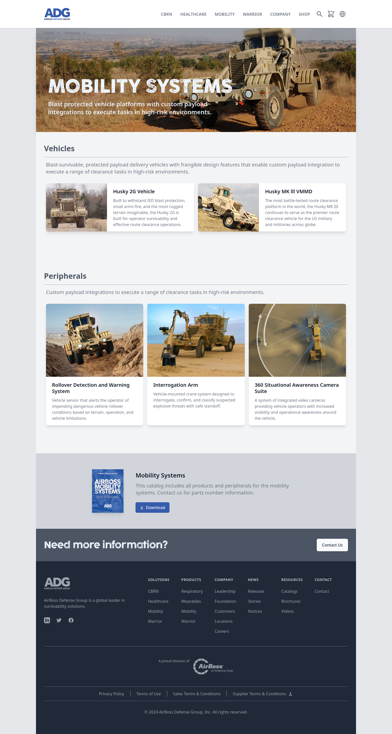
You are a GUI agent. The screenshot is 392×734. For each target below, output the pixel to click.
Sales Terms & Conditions (197, 693)
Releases (256, 591)
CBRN (166, 14)
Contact (322, 591)
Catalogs (289, 591)
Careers (222, 631)
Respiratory (192, 591)
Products (72, 32)
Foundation (225, 601)
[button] (342, 14)
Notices (255, 611)
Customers (225, 611)
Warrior (252, 14)
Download (152, 507)
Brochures (290, 601)
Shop (304, 14)
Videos (287, 611)
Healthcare (193, 14)
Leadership (225, 591)
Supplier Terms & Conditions (263, 693)
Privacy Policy (111, 693)
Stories (254, 601)
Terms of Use (148, 693)
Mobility (225, 14)
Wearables (191, 601)
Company (280, 14)
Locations (224, 621)
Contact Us (332, 545)
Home (49, 33)
